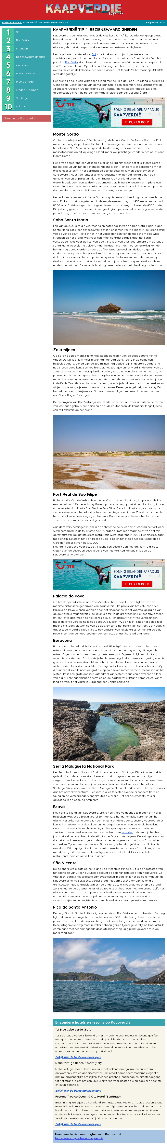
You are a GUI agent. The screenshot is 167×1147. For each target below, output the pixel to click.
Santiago (22, 98)
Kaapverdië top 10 (155, 22)
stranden (22, 48)
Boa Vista (22, 40)
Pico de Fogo (25, 81)
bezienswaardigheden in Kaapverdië (79, 1138)
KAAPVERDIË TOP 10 (12, 22)
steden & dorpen (27, 90)
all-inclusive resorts (28, 73)
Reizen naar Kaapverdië (19, 118)
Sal (18, 32)
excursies (22, 65)
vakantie (21, 106)
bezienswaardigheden (30, 57)
